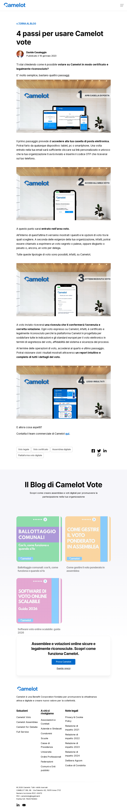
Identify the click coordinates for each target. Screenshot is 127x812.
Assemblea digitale (63, 449)
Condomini (46, 733)
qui (67, 433)
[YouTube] (24, 805)
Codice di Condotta (75, 765)
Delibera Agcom (73, 760)
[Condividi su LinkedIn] (105, 450)
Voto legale (24, 449)
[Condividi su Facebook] (93, 450)
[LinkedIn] (18, 805)
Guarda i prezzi (63, 668)
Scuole (44, 738)
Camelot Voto (23, 717)
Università (46, 752)
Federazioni (47, 761)
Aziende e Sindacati (51, 728)
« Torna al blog (26, 23)
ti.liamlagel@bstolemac (30, 796)
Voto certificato (42, 449)
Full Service (22, 732)
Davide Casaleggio (36, 52)
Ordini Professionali (51, 757)
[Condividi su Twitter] (99, 450)
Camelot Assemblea (27, 722)
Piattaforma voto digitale (30, 455)
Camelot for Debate (27, 727)
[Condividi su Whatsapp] (99, 454)
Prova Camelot (63, 661)
